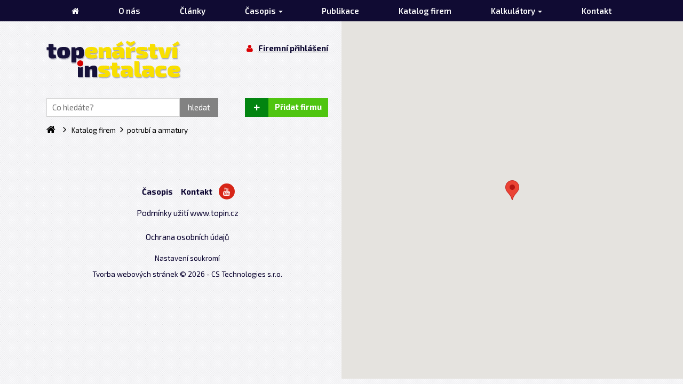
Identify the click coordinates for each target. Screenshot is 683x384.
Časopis (157, 191)
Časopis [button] (264, 10)
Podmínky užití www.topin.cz (188, 213)
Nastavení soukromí (187, 258)
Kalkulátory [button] (516, 10)
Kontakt (196, 191)
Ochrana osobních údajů (187, 237)
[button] (512, 190)
